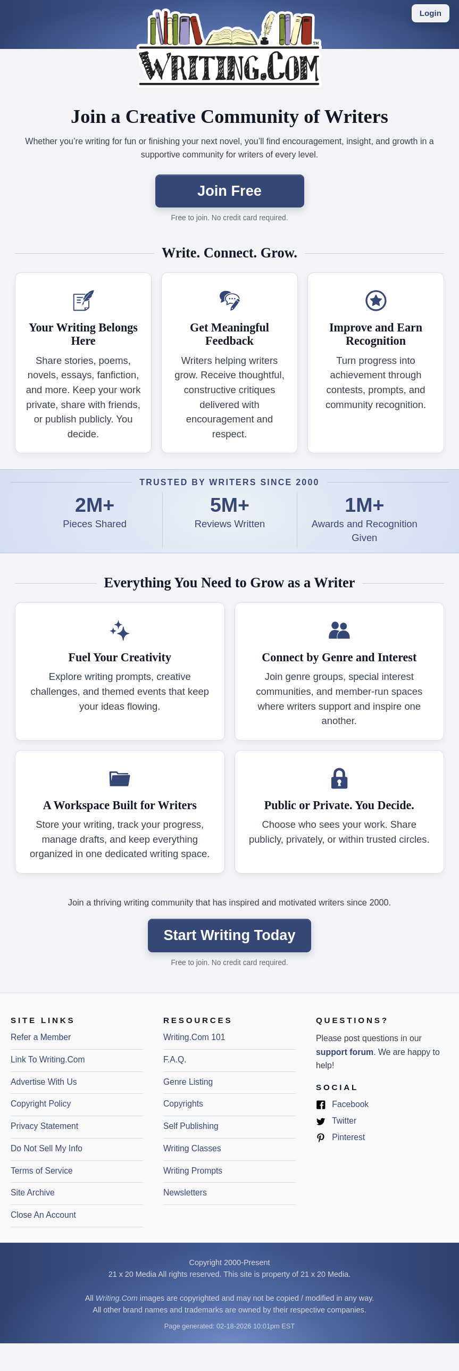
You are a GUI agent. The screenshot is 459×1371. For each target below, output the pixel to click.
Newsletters (185, 1192)
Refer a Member (41, 1037)
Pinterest (340, 1138)
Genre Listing (188, 1081)
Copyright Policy (41, 1103)
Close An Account (43, 1214)
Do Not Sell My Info (46, 1148)
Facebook (342, 1105)
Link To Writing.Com (48, 1059)
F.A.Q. (175, 1059)
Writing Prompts (192, 1170)
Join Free (229, 190)
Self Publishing (191, 1126)
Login (430, 13)
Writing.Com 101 (194, 1037)
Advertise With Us (44, 1081)
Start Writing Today (229, 935)
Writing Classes (192, 1148)
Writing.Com (117, 1298)
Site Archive (33, 1192)
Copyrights (183, 1103)
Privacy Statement (44, 1126)
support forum (344, 1052)
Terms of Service (42, 1170)
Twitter (336, 1121)
